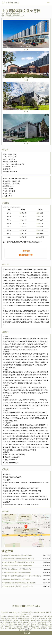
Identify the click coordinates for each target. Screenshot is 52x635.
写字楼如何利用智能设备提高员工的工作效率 (16, 579)
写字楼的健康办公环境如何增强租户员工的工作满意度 (18, 583)
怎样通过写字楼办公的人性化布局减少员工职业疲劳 (18, 558)
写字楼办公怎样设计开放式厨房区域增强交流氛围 (17, 565)
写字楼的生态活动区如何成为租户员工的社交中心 (17, 586)
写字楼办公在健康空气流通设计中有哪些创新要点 (17, 555)
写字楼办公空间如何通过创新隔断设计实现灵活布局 (18, 562)
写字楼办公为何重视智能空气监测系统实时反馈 (16, 569)
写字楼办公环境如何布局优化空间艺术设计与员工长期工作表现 (21, 576)
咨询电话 (26, 633)
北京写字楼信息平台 (10, 2)
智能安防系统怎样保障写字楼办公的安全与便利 (16, 572)
